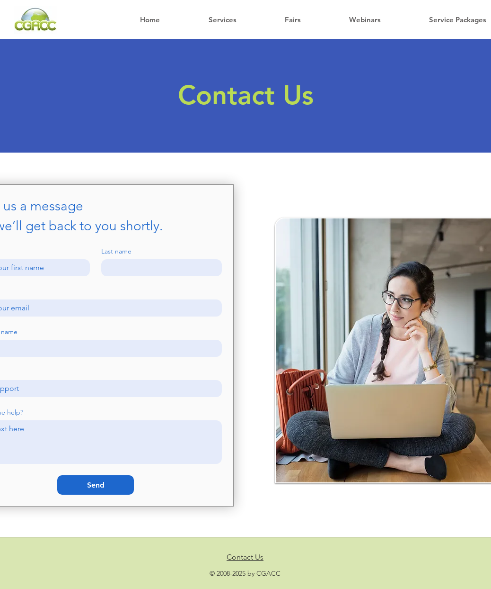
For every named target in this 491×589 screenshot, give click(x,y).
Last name (116, 251)
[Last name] (158, 267)
